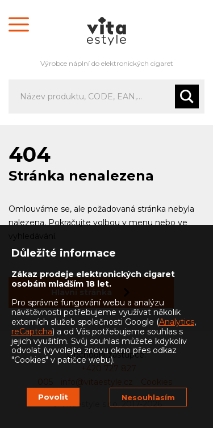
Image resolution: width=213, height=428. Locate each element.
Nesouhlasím (148, 397)
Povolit (53, 396)
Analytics (176, 322)
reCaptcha (31, 331)
